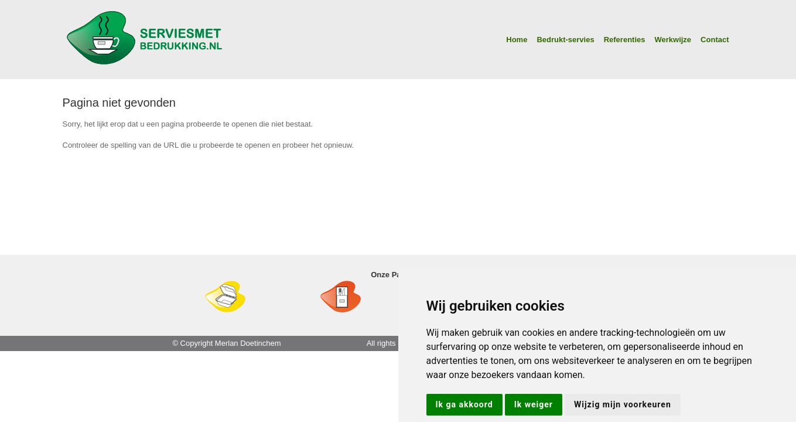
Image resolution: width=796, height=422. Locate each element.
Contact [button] (715, 39)
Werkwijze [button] (672, 39)
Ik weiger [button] (533, 404)
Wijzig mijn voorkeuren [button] (622, 404)
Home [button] (516, 39)
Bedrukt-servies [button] (565, 39)
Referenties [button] (624, 39)
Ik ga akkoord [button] (464, 404)
